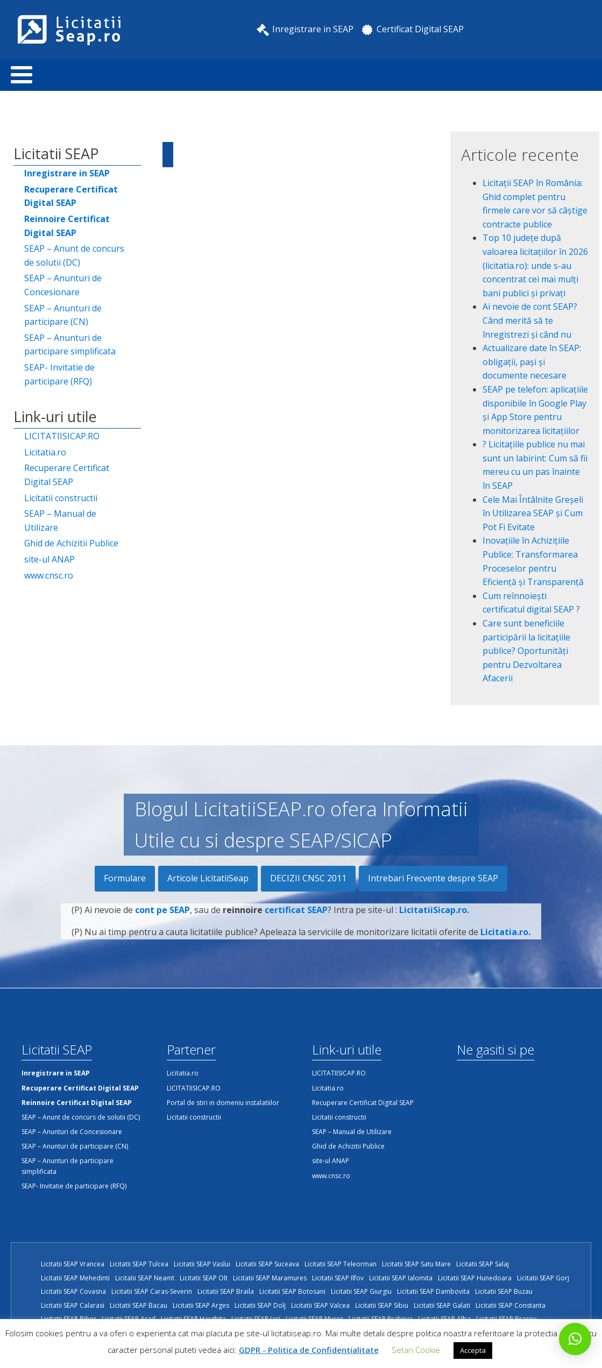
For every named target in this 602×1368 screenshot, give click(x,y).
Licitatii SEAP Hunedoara (475, 1277)
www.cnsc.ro (48, 575)
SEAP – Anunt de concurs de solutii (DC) (74, 255)
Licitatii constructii (60, 498)
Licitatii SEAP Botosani (292, 1291)
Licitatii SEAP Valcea (320, 1305)
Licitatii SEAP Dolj (260, 1305)
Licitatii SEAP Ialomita (401, 1277)
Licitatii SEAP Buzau (504, 1291)
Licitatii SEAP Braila (225, 1291)
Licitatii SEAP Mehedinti (75, 1277)
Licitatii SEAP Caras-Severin (151, 1291)
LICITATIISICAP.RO (62, 436)
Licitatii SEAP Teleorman (340, 1264)
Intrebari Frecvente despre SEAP (433, 878)
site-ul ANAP (49, 559)
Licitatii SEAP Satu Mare (416, 1264)
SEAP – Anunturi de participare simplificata (70, 345)
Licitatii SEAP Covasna (73, 1291)
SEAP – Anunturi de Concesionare (63, 285)
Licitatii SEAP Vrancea (72, 1264)
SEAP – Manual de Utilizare (60, 520)
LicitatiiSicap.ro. (434, 918)
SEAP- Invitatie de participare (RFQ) (59, 374)
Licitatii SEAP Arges (201, 1305)
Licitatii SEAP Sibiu (381, 1305)
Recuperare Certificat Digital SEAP (66, 475)
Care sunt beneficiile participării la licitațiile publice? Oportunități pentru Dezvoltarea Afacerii (526, 650)
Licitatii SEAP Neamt (144, 1277)
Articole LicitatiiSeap (208, 878)
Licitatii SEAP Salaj (482, 1264)
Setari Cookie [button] (416, 1349)
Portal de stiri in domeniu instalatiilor (223, 1102)
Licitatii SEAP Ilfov (338, 1277)
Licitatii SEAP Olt (204, 1277)
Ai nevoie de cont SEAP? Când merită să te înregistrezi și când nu (530, 320)
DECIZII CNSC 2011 (308, 878)
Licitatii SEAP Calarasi (72, 1305)
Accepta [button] (473, 1350)
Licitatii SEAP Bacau (138, 1305)
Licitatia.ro (45, 452)
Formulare (125, 878)
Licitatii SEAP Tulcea (139, 1264)
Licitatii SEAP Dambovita (433, 1291)
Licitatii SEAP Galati (442, 1305)
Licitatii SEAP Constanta (511, 1305)
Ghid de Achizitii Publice (71, 543)
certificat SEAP (296, 918)
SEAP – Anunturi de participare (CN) (63, 315)
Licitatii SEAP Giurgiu (361, 1291)
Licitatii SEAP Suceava (267, 1264)
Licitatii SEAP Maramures (270, 1277)
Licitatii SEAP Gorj (543, 1277)
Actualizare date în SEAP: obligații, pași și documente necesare (532, 361)
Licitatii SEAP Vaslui (202, 1264)
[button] (575, 1339)
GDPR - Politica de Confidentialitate (309, 1349)
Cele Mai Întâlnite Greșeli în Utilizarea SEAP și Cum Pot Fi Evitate (533, 513)
